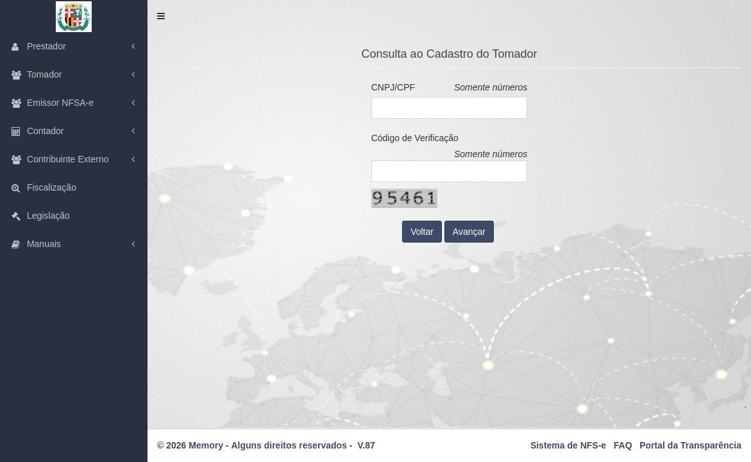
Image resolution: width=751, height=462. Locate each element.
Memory (206, 445)
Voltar (422, 232)
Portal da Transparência (690, 445)
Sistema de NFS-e (568, 445)
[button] (161, 16)
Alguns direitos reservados (289, 445)
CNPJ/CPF (393, 87)
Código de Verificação (415, 138)
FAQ (623, 445)
